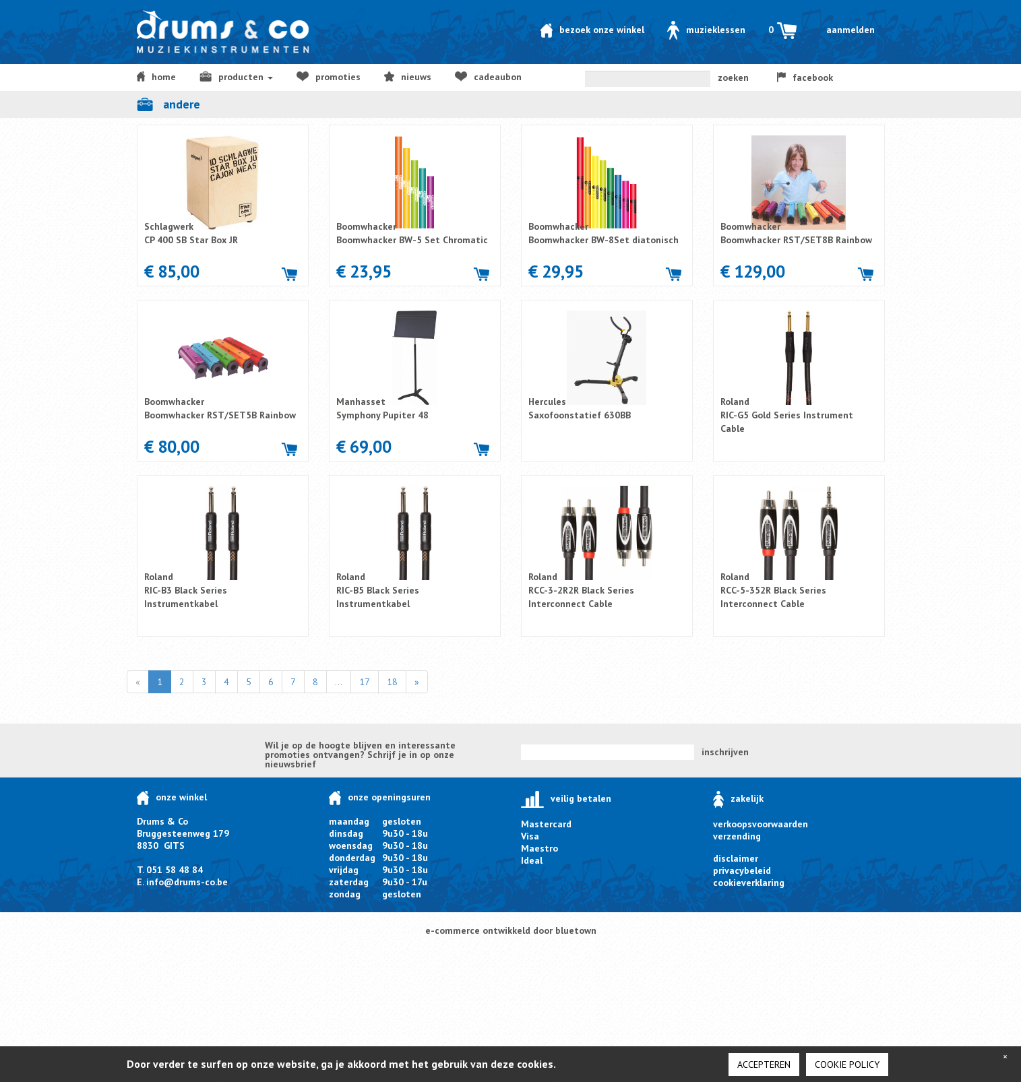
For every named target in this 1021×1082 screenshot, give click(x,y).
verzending (737, 836)
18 (392, 682)
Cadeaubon (488, 77)
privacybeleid (742, 870)
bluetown (575, 930)
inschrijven (725, 752)
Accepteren (764, 1064)
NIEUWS (408, 77)
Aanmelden (850, 30)
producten (236, 77)
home (157, 77)
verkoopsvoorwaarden (760, 824)
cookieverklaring (748, 883)
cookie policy (847, 1064)
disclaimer (735, 858)
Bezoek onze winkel (592, 30)
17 (364, 682)
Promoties (328, 77)
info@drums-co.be (187, 882)
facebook (805, 77)
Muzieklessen (706, 30)
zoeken (733, 77)
